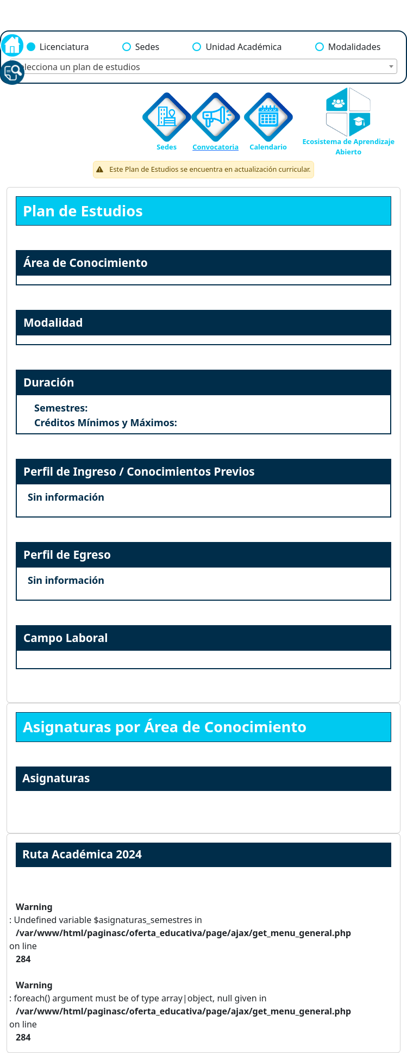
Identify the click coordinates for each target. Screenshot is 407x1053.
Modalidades (354, 47)
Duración (48, 382)
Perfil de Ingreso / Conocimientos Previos (139, 471)
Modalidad (53, 322)
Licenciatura (64, 47)
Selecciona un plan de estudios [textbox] (77, 67)
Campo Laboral (65, 637)
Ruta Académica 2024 (82, 854)
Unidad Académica (243, 47)
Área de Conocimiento (85, 262)
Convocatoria (215, 147)
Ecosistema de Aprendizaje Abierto (348, 146)
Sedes (147, 47)
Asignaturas (56, 778)
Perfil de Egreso (67, 554)
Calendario (268, 147)
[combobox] (203, 66)
